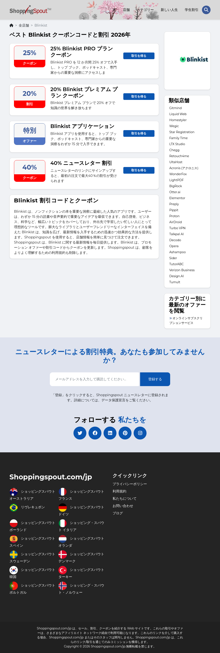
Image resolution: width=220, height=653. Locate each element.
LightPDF (176, 180)
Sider (173, 258)
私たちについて (125, 499)
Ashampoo (177, 252)
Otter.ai (174, 192)
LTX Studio (177, 144)
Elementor (177, 198)
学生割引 (192, 10)
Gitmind (175, 108)
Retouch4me (179, 156)
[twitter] (79, 433)
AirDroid (175, 222)
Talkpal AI (176, 234)
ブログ (118, 513)
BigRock (175, 186)
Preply (174, 204)
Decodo (175, 240)
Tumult (174, 282)
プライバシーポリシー (130, 484)
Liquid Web (178, 114)
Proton (174, 216)
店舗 (126, 10)
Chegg (174, 150)
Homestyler (178, 120)
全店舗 (24, 25)
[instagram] (140, 433)
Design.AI (176, 276)
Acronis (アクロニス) (183, 168)
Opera (174, 246)
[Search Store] (206, 10)
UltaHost (175, 162)
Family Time (178, 138)
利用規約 (119, 491)
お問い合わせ (123, 506)
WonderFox (178, 174)
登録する (155, 379)
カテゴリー (145, 10)
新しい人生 (169, 10)
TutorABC (176, 264)
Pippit (173, 210)
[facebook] (95, 433)
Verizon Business (182, 270)
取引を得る (138, 56)
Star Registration (181, 132)
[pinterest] (125, 433)
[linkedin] (110, 433)
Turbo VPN (177, 228)
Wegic (174, 126)
